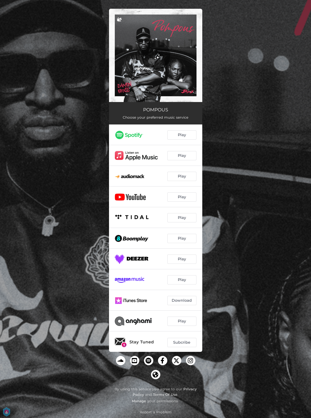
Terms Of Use (165, 394)
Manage (139, 401)
